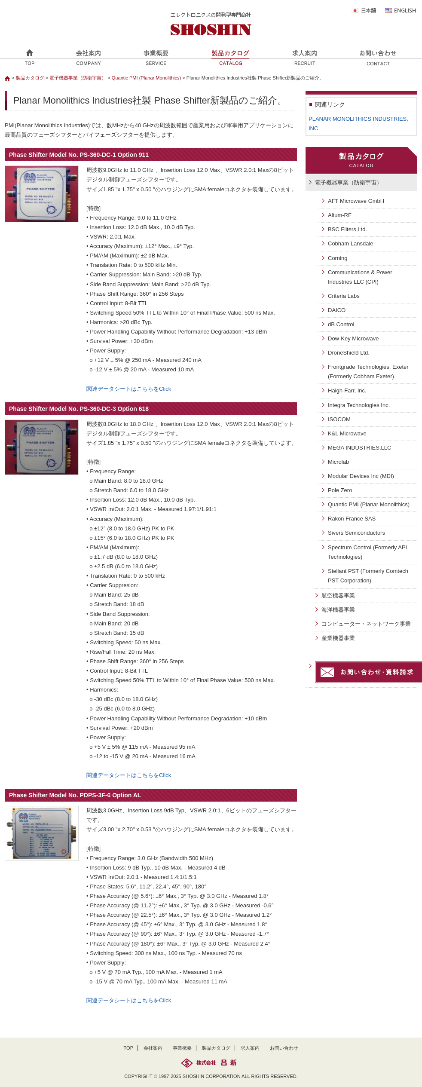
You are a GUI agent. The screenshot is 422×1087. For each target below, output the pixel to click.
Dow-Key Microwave (353, 338)
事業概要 (182, 1047)
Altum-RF (340, 215)
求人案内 (250, 1047)
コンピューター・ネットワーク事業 (366, 624)
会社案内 (153, 1047)
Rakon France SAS (352, 518)
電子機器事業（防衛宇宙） (77, 77)
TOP (129, 1047)
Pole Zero (340, 490)
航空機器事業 (338, 595)
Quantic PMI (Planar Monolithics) (147, 77)
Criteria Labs (344, 296)
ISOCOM (339, 419)
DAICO (337, 310)
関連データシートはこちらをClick (128, 389)
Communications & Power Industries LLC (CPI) (360, 277)
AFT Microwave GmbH (356, 201)
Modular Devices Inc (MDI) (361, 476)
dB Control (341, 324)
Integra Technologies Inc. (359, 405)
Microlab (338, 462)
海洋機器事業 (338, 609)
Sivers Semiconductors (356, 533)
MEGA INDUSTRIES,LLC (359, 447)
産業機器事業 (338, 638)
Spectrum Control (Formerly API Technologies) (367, 552)
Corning (338, 258)
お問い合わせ (284, 1047)
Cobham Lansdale (350, 243)
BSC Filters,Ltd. (347, 229)
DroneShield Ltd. (349, 352)
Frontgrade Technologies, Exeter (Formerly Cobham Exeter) (368, 372)
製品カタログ (30, 77)
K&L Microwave (347, 433)
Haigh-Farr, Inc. (347, 390)
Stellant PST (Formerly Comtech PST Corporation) (368, 576)
